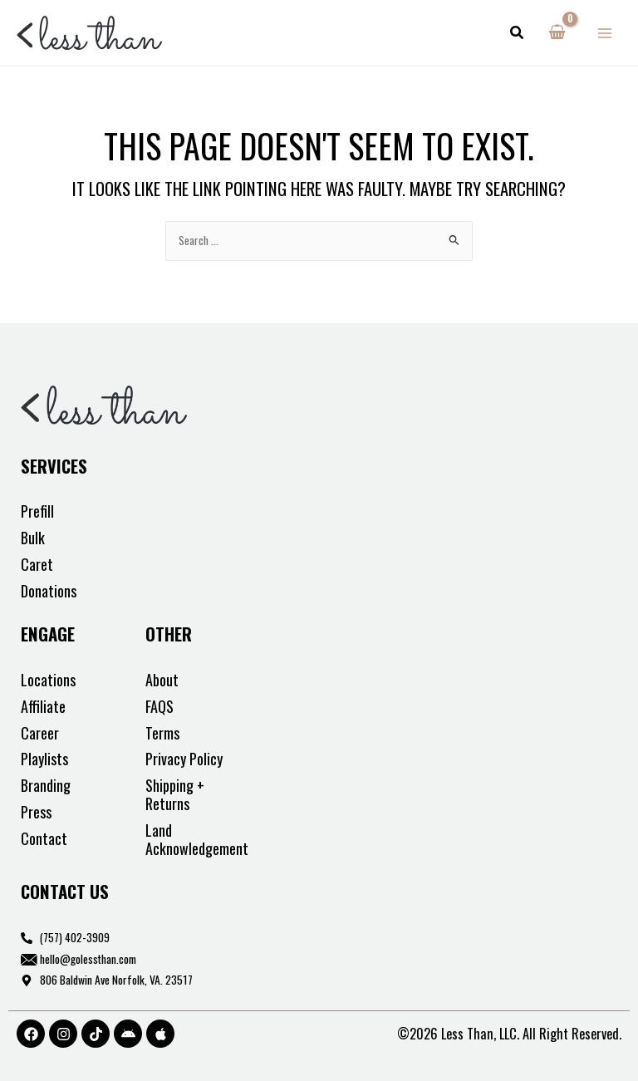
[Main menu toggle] (605, 33)
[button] (517, 33)
